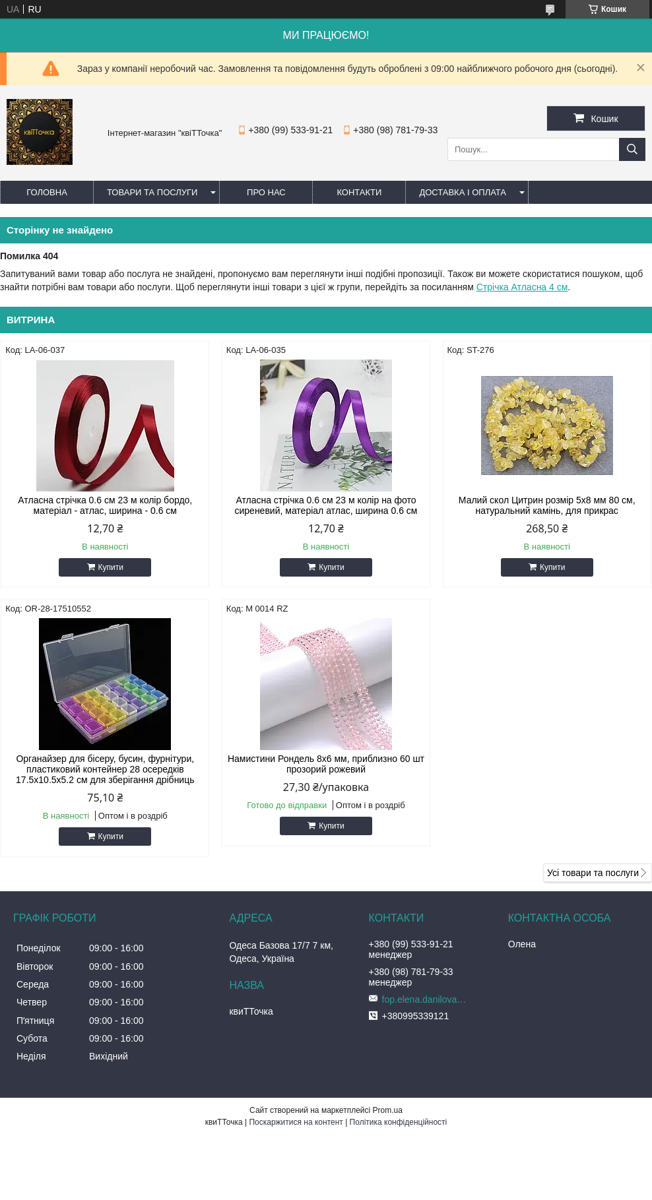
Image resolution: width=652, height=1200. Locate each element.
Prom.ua (388, 1110)
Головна (46, 192)
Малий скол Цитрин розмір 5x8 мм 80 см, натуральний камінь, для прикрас (547, 505)
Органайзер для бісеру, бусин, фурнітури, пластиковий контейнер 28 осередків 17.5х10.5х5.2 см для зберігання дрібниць (105, 769)
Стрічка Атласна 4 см (522, 287)
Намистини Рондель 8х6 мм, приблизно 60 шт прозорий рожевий (326, 763)
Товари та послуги (152, 192)
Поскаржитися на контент (295, 1122)
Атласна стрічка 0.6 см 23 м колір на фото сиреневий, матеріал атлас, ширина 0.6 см (325, 505)
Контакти (359, 192)
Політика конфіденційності (398, 1122)
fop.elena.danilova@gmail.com (428, 999)
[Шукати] (632, 149)
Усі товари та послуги (593, 873)
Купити (110, 567)
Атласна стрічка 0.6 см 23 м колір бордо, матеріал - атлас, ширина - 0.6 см (105, 505)
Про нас (266, 192)
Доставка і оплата (462, 192)
